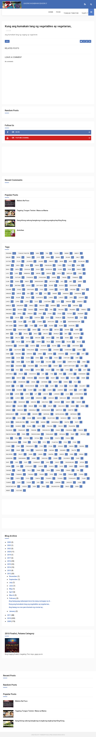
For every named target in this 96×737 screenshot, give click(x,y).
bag (16, 333)
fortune (67, 357)
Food (13, 12)
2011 (9, 614)
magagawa (75, 397)
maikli (31, 305)
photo (57, 437)
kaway (55, 381)
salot (21, 453)
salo (7, 317)
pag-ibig (61, 309)
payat (72, 433)
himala (27, 369)
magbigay (22, 401)
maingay (57, 401)
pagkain (8, 252)
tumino (8, 481)
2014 (9, 567)
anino (34, 329)
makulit (8, 405)
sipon (82, 461)
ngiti (76, 421)
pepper (26, 437)
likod (8, 301)
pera (7, 276)
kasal (33, 381)
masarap (23, 413)
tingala (30, 473)
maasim (68, 301)
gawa (18, 361)
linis (16, 272)
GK (61, 321)
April (11, 591)
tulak (20, 321)
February (12, 597)
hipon (38, 369)
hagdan (72, 288)
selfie (17, 317)
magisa (33, 401)
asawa (67, 329)
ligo (7, 272)
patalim (62, 433)
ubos (47, 481)
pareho (30, 313)
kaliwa (73, 377)
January (12, 610)
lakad (51, 297)
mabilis (8, 305)
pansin (80, 429)
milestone (51, 417)
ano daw (45, 329)
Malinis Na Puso (23, 200)
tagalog (58, 317)
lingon (45, 393)
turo (19, 481)
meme (29, 417)
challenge (30, 349)
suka (27, 317)
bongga (27, 268)
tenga (8, 473)
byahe (64, 345)
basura (37, 337)
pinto (35, 441)
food (56, 357)
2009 (9, 621)
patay (18, 256)
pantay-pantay (11, 433)
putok (69, 313)
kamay (55, 293)
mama (73, 405)
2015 (9, 563)
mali (40, 405)
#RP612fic (51, 321)
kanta (8, 297)
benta (48, 337)
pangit (51, 260)
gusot (59, 361)
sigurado (67, 457)
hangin (8, 293)
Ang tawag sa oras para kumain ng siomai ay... (26, 606)
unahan (57, 481)
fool (41, 288)
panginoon (46, 429)
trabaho (75, 276)
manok (49, 272)
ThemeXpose (43, 734)
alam (61, 325)
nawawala (55, 421)
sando (62, 453)
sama (30, 453)
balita (17, 337)
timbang (19, 473)
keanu (66, 381)
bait (66, 333)
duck (18, 357)
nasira (43, 421)
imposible (9, 373)
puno (50, 313)
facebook (49, 268)
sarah (81, 453)
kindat (8, 385)
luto (58, 301)
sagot (8, 449)
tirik (60, 473)
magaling (9, 401)
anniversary (39, 280)
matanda (73, 413)
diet (83, 353)
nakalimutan (20, 421)
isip (43, 373)
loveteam (47, 301)
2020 (9, 551)
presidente (30, 445)
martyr (70, 409)
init (37, 293)
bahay (58, 256)
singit (57, 461)
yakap (8, 489)
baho (7, 268)
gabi (77, 357)
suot (47, 317)
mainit (68, 401)
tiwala (70, 473)
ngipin (67, 421)
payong (83, 433)
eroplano (30, 288)
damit (8, 264)
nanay (33, 421)
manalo (8, 409)
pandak (33, 429)
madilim (51, 397)
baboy (77, 252)
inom (27, 264)
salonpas (9, 453)
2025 (9, 541)
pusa (50, 445)
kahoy (19, 377)
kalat (53, 377)
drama (8, 357)
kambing (66, 293)
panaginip (21, 429)
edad (37, 357)
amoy (27, 280)
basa (61, 260)
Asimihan (20, 229)
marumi (64, 305)
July (11, 582)
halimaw (31, 365)
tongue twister (23, 252)
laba (40, 389)
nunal (29, 425)
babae (67, 252)
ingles (21, 373)
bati (70, 280)
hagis (8, 365)
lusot (28, 397)
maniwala (32, 409)
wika (76, 485)
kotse (42, 385)
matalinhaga (60, 413)
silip (25, 461)
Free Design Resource (57, 734)
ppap (18, 445)
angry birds (22, 329)
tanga (64, 276)
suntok (37, 317)
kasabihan (21, 381)
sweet (71, 465)
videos (24, 485)
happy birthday (69, 365)
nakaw (41, 309)
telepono (70, 317)
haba (84, 361)
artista (52, 280)
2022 (9, 548)
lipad (17, 301)
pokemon (30, 276)
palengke (9, 429)
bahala (56, 333)
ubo (38, 481)
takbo (28, 256)
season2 (44, 457)
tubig (59, 264)
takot (19, 469)
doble (19, 288)
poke (74, 441)
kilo (75, 381)
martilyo (59, 409)
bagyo (45, 333)
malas (31, 405)
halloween (43, 365)
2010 (9, 617)
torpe (18, 477)
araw (48, 256)
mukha (20, 309)
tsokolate (72, 477)
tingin (41, 473)
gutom (8, 260)
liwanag (57, 393)
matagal (46, 413)
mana (82, 405)
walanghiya (55, 485)
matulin (69, 272)
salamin (62, 449)
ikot (84, 369)
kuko (52, 385)
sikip (7, 461)
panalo (83, 309)
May (11, 588)
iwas (60, 373)
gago (18, 264)
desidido (61, 353)
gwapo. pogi (72, 361)
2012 (9, 573)
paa (51, 309)
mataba (75, 305)
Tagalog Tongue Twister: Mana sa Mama (32, 210)
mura (8, 421)
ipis (45, 293)
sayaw (54, 276)
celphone (17, 349)
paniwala (69, 429)
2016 (9, 560)
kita (18, 385)
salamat (80, 313)
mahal (38, 272)
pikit (40, 313)
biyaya (39, 341)
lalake (41, 260)
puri (41, 445)
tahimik (8, 469)
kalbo (63, 377)
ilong (60, 268)
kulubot (82, 385)
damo (40, 353)
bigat (76, 337)
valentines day (11, 485)
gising (51, 288)
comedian (68, 349)
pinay (25, 441)
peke (7, 437)
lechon (81, 297)
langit (61, 297)
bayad (80, 280)
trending (9, 321)
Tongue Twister (26, 12)
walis (67, 485)
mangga (20, 409)
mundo (30, 309)
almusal (72, 325)
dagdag (18, 353)
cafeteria (75, 345)
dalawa (8, 288)
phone (47, 437)
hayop (19, 293)
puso (59, 313)
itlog (18, 260)
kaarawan (82, 373)
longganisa (79, 393)
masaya (35, 413)
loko (27, 301)
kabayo (8, 377)
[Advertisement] (18, 506)
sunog (51, 465)
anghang (9, 329)
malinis (42, 305)
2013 (9, 570)
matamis (9, 309)
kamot (79, 268)
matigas (8, 417)
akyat (41, 325)
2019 (9, 554)
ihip (76, 369)
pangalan (48, 264)
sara (71, 453)
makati (79, 401)
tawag (68, 469)
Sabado (21, 325)
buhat (51, 284)
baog (27, 337)
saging (81, 445)
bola (48, 341)
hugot (48, 369)
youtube (19, 489)
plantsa (55, 441)
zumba (39, 321)
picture (18, 276)
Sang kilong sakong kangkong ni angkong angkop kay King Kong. (42, 219)
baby (7, 333)
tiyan (8, 477)
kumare (19, 389)
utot (38, 256)
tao (47, 252)
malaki (8, 256)
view (34, 485)
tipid (51, 473)
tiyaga (81, 473)
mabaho (80, 301)
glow (28, 361)
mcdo (19, 417)
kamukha (78, 293)
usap (79, 481)
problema (42, 276)
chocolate (73, 284)
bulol (79, 341)
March (11, 594)
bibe (57, 337)
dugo (38, 268)
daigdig (29, 353)
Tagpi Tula (42, 12)
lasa (7, 393)
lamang (60, 389)
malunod (61, 405)
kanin (37, 264)
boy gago (40, 284)
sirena (8, 465)
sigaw (55, 457)
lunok (17, 397)
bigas (67, 337)
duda (28, 357)
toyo (27, 477)
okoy (39, 425)
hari (82, 365)
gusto (62, 288)
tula (69, 264)
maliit (50, 405)
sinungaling (69, 461)
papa (23, 433)
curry (79, 349)
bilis (7, 284)
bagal (26, 333)
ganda (8, 361)
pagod (60, 425)
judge (70, 373)
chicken (56, 349)
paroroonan (35, 433)
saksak (51, 449)
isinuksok (32, 373)
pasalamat (49, 433)
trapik (37, 477)
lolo (36, 301)
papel (20, 313)
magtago (45, 401)
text (81, 317)
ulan (7, 280)
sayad (34, 457)
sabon (71, 445)
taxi (78, 469)
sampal (50, 453)
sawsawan (22, 457)
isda (69, 268)
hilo (17, 369)
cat (7, 349)
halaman (19, 365)
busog (61, 284)
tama (38, 469)
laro (71, 297)
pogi (65, 441)
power (8, 445)
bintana (17, 284)
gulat (38, 361)
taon (48, 469)
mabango (39, 397)
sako (28, 449)
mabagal (27, 272)
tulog (56, 252)
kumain (8, 389)
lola (67, 393)
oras (80, 272)
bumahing (9, 345)
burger (43, 345)
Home (5, 12)
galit (78, 256)
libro (27, 393)
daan (7, 353)
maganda (20, 305)
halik (83, 288)
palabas (72, 309)
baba (76, 329)
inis (28, 293)
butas (54, 345)
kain (7, 41)
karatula (9, 381)
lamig (71, 389)
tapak (58, 469)
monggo (64, 417)
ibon (57, 369)
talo (29, 469)
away (78, 264)
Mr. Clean (9, 325)
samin (40, 453)
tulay (84, 477)
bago (35, 333)
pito (44, 441)
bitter (28, 341)
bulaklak (81, 260)
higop (8, 369)
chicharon (43, 349)
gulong (48, 361)
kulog (71, 385)
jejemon (29, 260)
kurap (30, 389)
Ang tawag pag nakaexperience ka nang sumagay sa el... (30, 600)
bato (70, 260)
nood (8, 425)
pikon (68, 437)
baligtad (77, 333)
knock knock (29, 385)
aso (62, 280)
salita (74, 449)
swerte (81, 465)
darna (50, 353)
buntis (33, 345)
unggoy (69, 481)
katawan (44, 381)
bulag (69, 341)
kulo (61, 385)
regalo (60, 445)
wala (43, 485)
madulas (63, 397)
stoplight (28, 465)
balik (7, 337)
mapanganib (46, 409)
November (13, 575)
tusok (29, 481)
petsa (37, 437)
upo (29, 321)
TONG (31, 325)
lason (17, 393)
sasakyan (9, 457)
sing (47, 461)
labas (50, 389)
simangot (36, 461)
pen (16, 437)
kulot (28, 297)
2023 (9, 545)
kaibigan (30, 377)
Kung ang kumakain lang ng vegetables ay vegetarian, (29, 603)
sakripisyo (39, 449)
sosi (17, 465)
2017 (9, 557)
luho (7, 397)
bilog (18, 341)
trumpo (48, 477)
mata (59, 272)
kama (83, 377)
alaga (51, 325)
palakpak (72, 425)
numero (18, 425)
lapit (81, 389)
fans (46, 357)
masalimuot (10, 413)
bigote (8, 341)
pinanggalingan (11, 441)
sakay (18, 449)
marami (53, 305)
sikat (77, 457)
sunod (41, 465)
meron (39, 417)
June (11, 585)
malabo (20, 405)
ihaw (67, 369)
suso (61, 465)
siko (16, 461)
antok (56, 329)
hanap (55, 365)
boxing (58, 341)
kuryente (39, 297)
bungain (21, 345)
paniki (58, 429)
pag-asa (49, 425)
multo (75, 417)
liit (36, 393)
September (13, 579)
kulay (18, 297)
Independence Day (74, 321)
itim (51, 373)
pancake (9, 313)
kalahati (42, 377)
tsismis (60, 477)
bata (17, 268)
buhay (68, 256)
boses (28, 284)
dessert (73, 353)
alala (17, 280)
